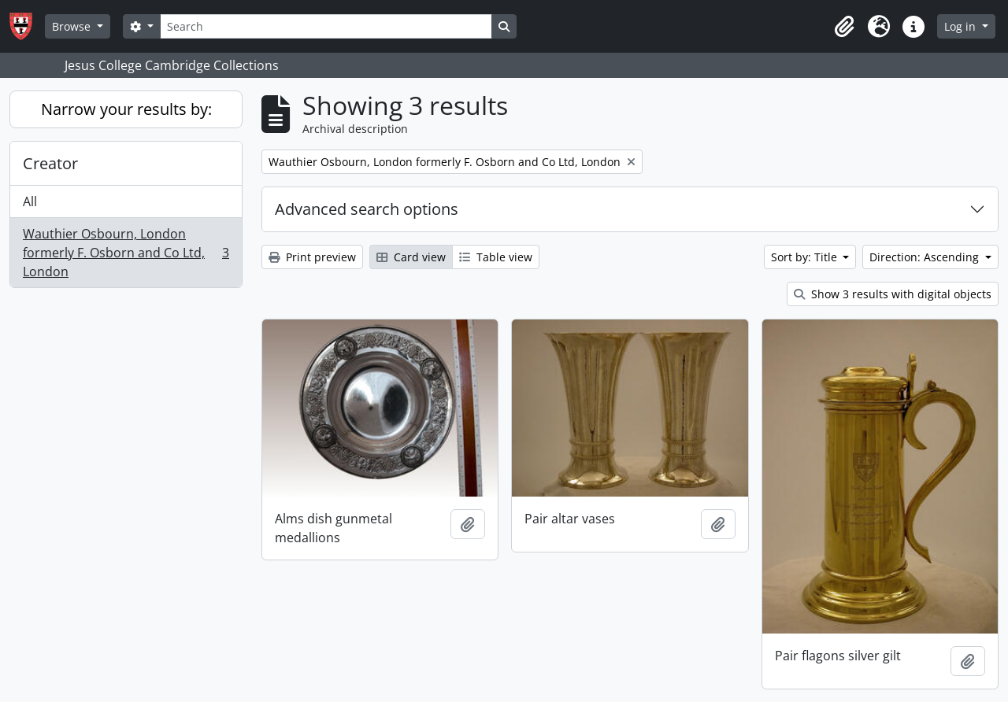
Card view (411, 256)
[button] (844, 26)
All (30, 201)
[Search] (326, 26)
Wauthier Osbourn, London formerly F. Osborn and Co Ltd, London (125, 252)
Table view (495, 256)
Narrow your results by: (126, 109)
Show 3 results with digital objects (892, 293)
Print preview (312, 256)
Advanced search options (366, 209)
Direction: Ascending (925, 256)
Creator (50, 163)
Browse (73, 26)
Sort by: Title (805, 256)
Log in (961, 26)
